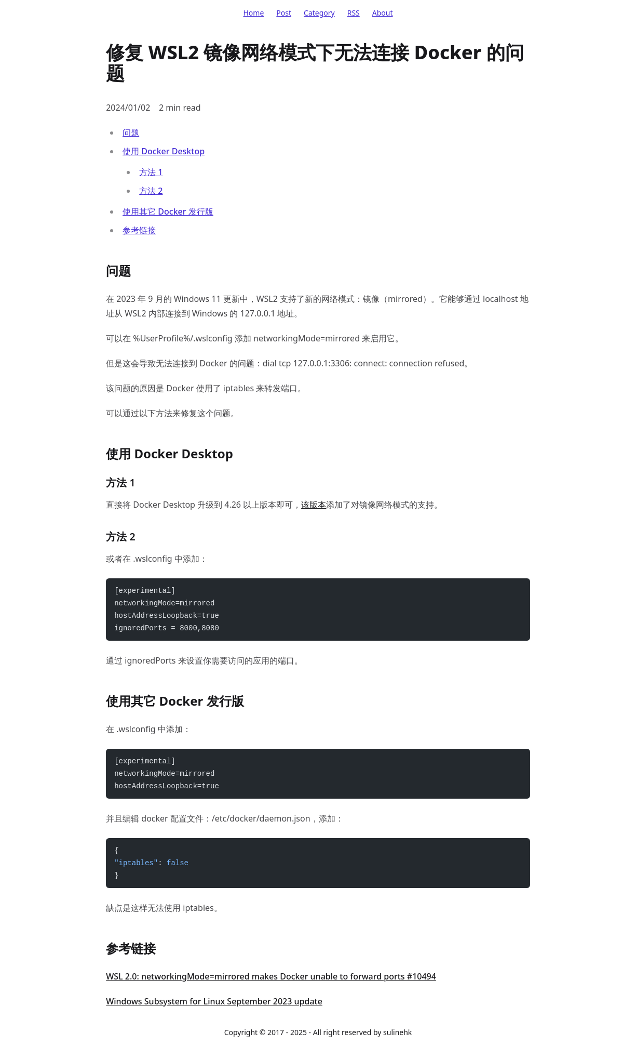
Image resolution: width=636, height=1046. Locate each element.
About (382, 13)
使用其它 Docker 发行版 (168, 211)
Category (319, 13)
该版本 (313, 504)
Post (283, 13)
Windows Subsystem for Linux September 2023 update (214, 1001)
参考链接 (139, 230)
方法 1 (151, 172)
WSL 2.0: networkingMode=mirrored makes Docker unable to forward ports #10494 (271, 976)
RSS (353, 13)
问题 (131, 132)
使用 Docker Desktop (164, 151)
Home (253, 13)
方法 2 (151, 190)
